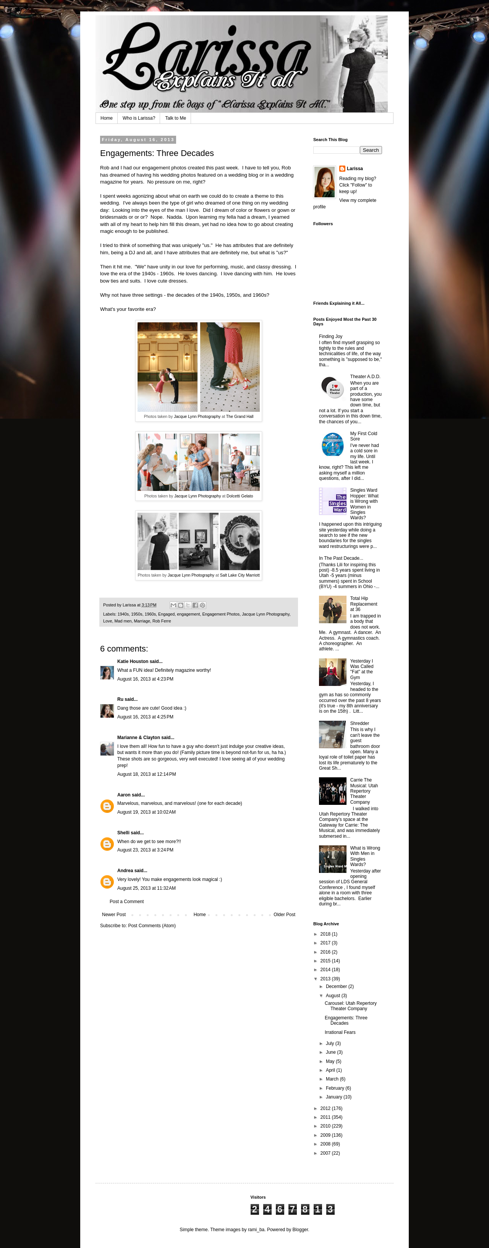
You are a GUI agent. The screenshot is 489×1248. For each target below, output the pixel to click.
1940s (123, 614)
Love (107, 621)
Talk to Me (175, 118)
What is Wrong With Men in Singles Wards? (365, 856)
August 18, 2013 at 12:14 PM (146, 774)
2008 (326, 1144)
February (335, 1088)
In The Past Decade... (341, 558)
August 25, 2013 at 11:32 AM (146, 888)
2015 (326, 961)
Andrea (125, 870)
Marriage (142, 621)
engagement (188, 614)
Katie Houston (132, 661)
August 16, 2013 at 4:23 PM (145, 679)
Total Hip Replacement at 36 (363, 604)
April (331, 1070)
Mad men (122, 621)
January (334, 1097)
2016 (326, 952)
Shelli (123, 832)
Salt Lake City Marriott (240, 575)
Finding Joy (330, 336)
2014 (326, 969)
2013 (326, 978)
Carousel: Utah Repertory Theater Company (351, 1006)
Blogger (300, 1229)
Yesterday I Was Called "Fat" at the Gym (362, 669)
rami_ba (256, 1229)
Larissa (355, 168)
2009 (326, 1135)
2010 (326, 1126)
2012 (326, 1108)
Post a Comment (127, 901)
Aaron (124, 795)
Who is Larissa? (139, 118)
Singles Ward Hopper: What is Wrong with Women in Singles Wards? (364, 503)
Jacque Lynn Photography (197, 416)
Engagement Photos (221, 614)
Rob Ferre (161, 621)
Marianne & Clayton (138, 737)
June (331, 1052)
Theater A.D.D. (365, 376)
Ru (120, 699)
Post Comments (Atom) (152, 925)
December (337, 986)
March (333, 1079)
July (330, 1043)
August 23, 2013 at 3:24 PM (145, 850)
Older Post (284, 914)
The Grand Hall (240, 416)
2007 (326, 1153)
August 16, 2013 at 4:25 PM (145, 717)
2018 (326, 934)
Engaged (166, 614)
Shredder (359, 723)
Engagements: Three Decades (346, 1020)
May (331, 1061)
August (334, 995)
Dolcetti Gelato (240, 496)
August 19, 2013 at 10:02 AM (146, 812)
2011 (326, 1117)
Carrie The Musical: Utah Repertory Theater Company (364, 791)
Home (106, 118)
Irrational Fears (340, 1032)
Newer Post (114, 914)
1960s (150, 614)
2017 (326, 943)
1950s (136, 614)
